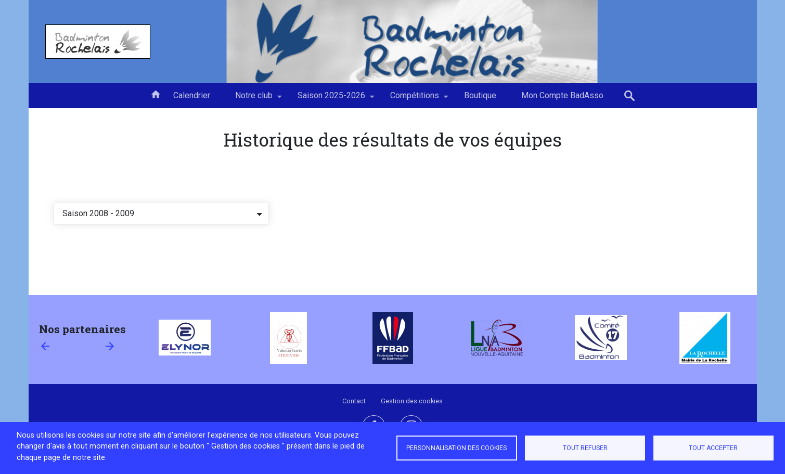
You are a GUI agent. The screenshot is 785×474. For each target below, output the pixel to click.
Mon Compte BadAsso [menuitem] (562, 95)
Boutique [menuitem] (480, 95)
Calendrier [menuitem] (191, 95)
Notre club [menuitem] (254, 99)
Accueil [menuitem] (155, 93)
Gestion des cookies (412, 401)
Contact (354, 401)
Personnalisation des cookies (456, 448)
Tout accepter (713, 448)
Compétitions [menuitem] (415, 99)
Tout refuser (585, 448)
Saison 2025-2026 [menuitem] (331, 99)
